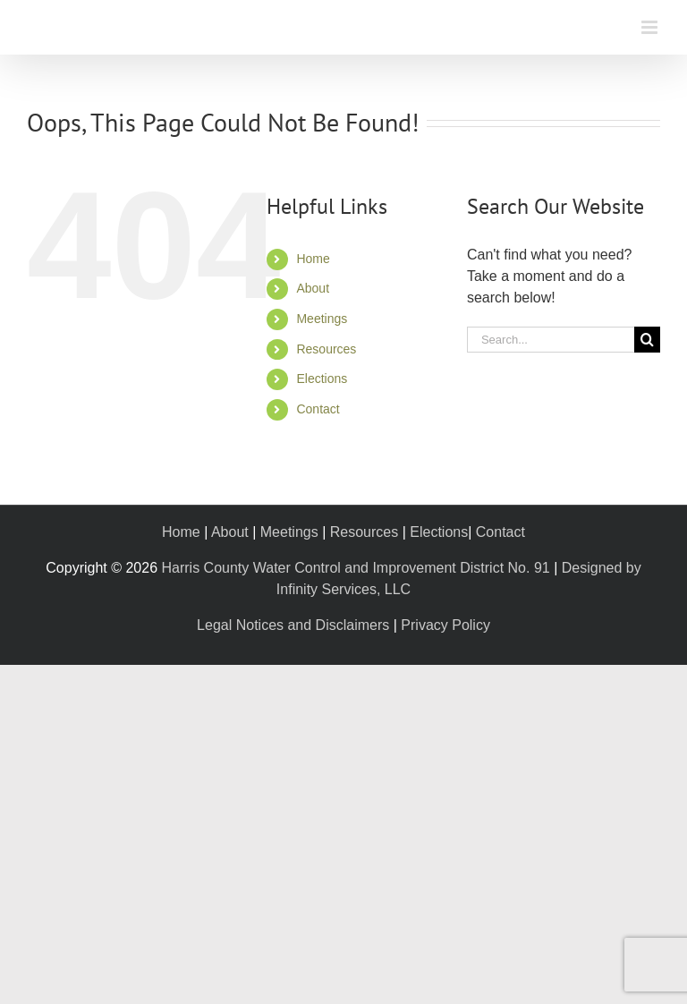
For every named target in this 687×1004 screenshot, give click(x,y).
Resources (326, 349)
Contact (317, 409)
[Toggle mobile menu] (650, 27)
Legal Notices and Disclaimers (293, 625)
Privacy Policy (445, 625)
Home (312, 258)
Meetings (321, 318)
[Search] (647, 340)
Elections (321, 378)
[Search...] (550, 340)
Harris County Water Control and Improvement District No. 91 (355, 567)
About (312, 288)
